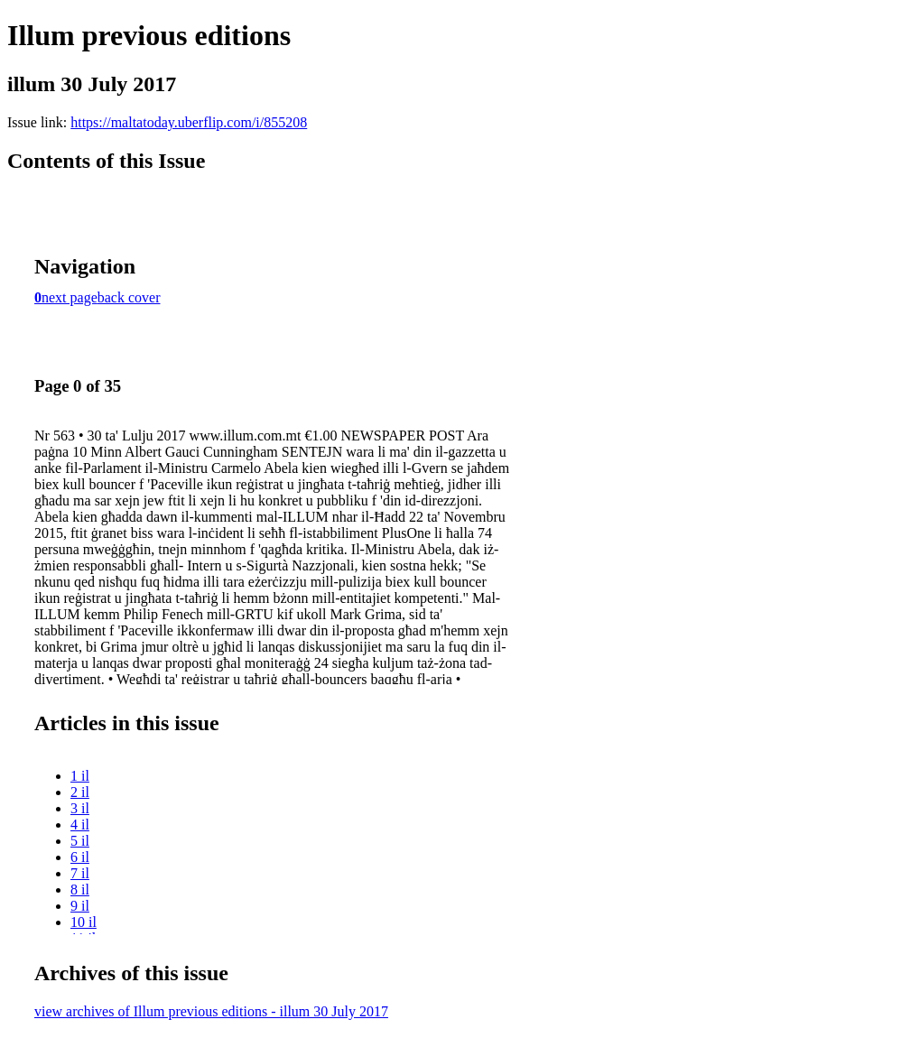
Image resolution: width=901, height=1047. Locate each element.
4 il (79, 824)
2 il (79, 792)
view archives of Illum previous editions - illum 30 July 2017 (211, 1011)
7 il (79, 873)
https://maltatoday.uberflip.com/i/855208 (188, 122)
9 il (79, 905)
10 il (83, 922)
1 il (79, 775)
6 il (79, 857)
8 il (79, 889)
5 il (79, 840)
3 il (79, 808)
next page (70, 297)
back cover (129, 297)
